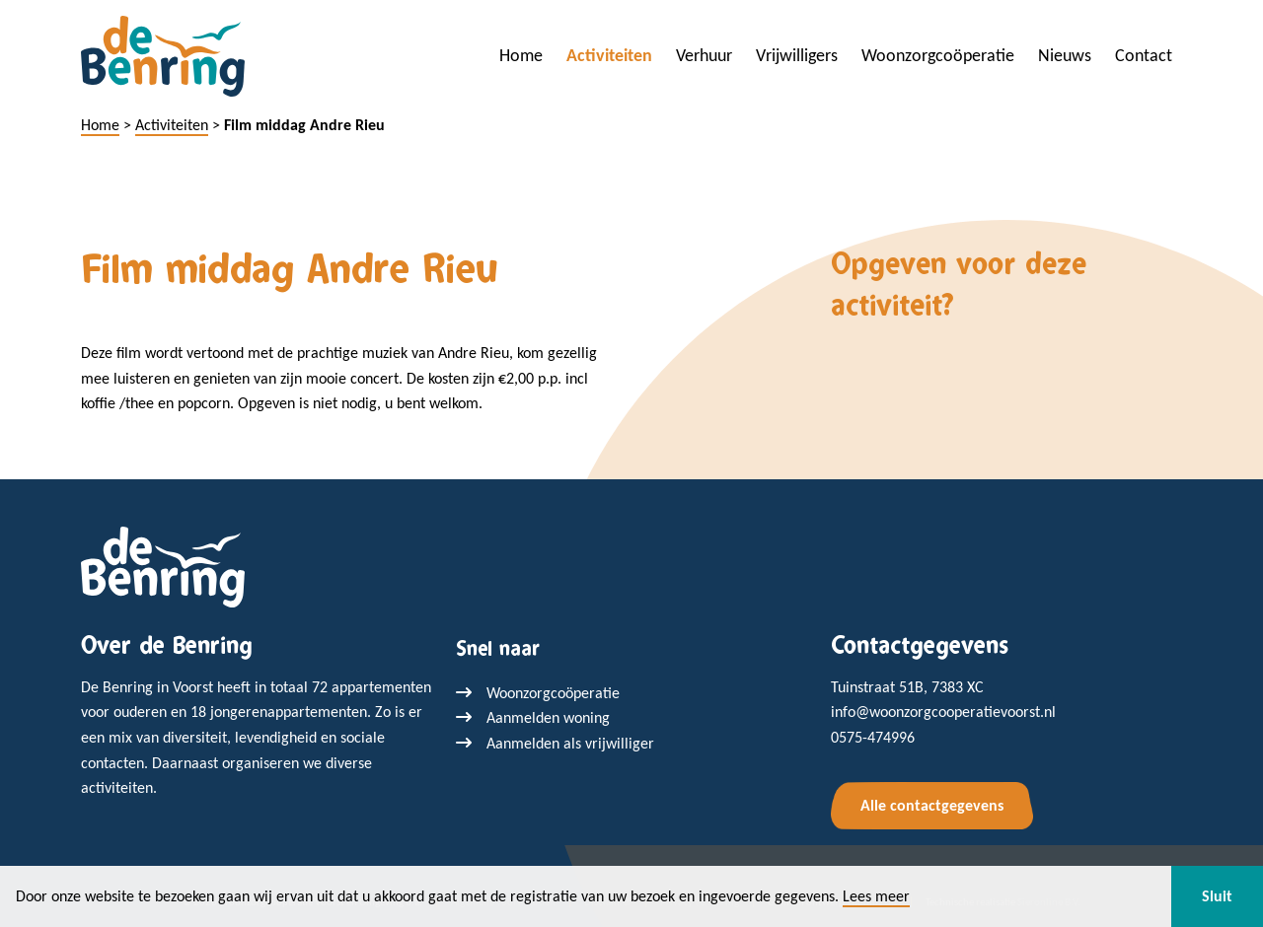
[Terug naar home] (163, 565)
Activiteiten (609, 55)
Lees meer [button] (876, 896)
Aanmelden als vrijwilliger (570, 743)
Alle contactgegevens (931, 805)
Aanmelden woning (548, 717)
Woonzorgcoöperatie (937, 55)
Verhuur (704, 55)
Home (521, 55)
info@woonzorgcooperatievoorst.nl (943, 711)
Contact (1143, 55)
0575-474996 (873, 737)
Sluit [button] (1217, 896)
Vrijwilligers (797, 55)
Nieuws (1064, 55)
